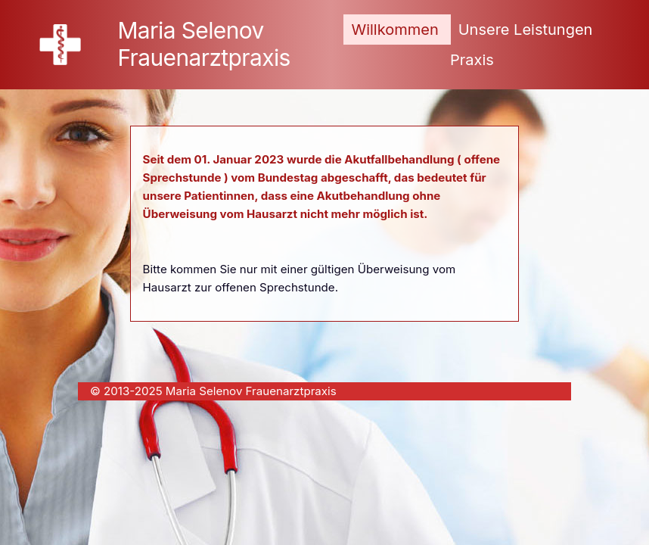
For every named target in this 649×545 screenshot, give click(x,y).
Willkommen (394, 29)
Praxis (472, 60)
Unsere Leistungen (525, 29)
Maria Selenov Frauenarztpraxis (203, 44)
